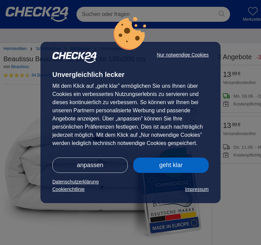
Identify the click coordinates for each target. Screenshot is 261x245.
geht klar (170, 165)
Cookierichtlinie (68, 189)
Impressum (197, 189)
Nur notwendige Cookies (183, 55)
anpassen (90, 165)
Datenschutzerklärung (75, 181)
